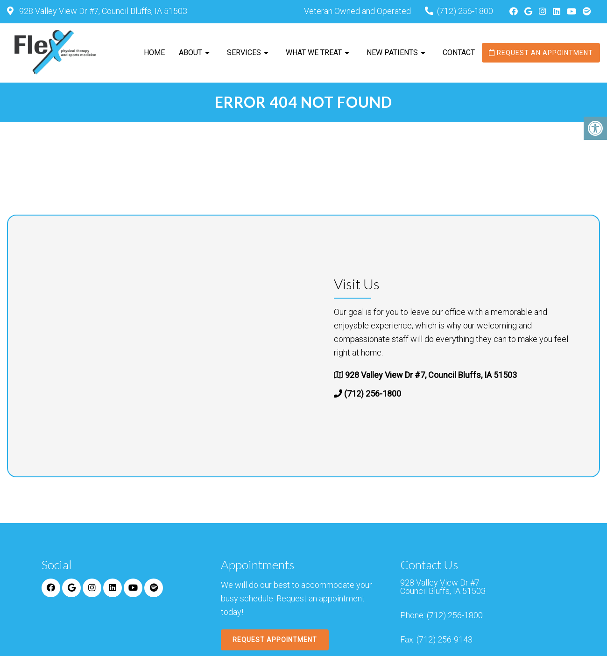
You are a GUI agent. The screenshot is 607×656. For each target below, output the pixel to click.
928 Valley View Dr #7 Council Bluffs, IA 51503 (443, 587)
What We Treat (314, 52)
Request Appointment (275, 639)
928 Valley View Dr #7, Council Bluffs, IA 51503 (102, 11)
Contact (459, 52)
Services (244, 52)
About (190, 52)
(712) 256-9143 (444, 639)
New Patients (392, 52)
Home (154, 52)
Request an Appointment (541, 52)
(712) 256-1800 (465, 11)
